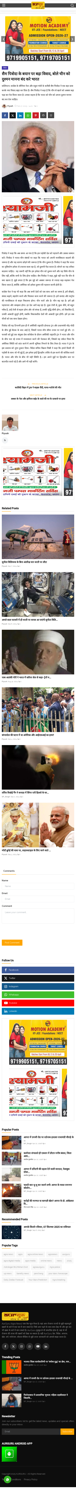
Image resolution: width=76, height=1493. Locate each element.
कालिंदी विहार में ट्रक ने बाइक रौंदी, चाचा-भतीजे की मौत (38, 387)
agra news (8, 1254)
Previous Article (38, 384)
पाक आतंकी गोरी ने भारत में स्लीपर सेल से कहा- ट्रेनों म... (26, 677)
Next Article (38, 395)
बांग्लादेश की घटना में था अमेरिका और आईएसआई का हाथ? (28, 735)
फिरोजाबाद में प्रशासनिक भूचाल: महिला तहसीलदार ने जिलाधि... (46, 1396)
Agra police (55, 1267)
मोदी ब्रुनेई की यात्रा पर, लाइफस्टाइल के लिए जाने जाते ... (26, 850)
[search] (72, 5)
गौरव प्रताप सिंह (28, 1207)
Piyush (5, 433)
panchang (38, 1273)
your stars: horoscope (57, 1273)
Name (5, 880)
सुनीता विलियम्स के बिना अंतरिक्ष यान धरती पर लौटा (24, 562)
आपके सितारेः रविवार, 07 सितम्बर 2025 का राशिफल (47, 1227)
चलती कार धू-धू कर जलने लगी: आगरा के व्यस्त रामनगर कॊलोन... (48, 1186)
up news (7, 1273)
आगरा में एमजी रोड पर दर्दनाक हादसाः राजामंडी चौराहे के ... (49, 1139)
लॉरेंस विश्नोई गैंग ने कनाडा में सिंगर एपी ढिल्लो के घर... (25, 792)
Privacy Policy (30, 1479)
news (59, 1261)
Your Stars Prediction (37, 1280)
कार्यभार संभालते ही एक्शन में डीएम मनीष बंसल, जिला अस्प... (47, 1155)
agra (20, 1254)
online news (46, 1261)
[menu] (4, 5)
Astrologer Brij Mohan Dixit (16, 1267)
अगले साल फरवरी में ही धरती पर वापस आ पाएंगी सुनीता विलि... (30, 619)
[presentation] (25, 931)
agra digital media (12, 1261)
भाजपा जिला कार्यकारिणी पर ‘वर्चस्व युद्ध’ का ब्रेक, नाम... (47, 1361)
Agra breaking (58, 1280)
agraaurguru (38, 1267)
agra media (30, 1261)
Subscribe (67, 1431)
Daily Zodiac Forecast (13, 1280)
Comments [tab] (9, 871)
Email (5, 893)
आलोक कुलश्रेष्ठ (28, 1159)
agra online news (35, 1254)
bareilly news (23, 1273)
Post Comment (12, 942)
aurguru (66, 1254)
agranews (52, 1254)
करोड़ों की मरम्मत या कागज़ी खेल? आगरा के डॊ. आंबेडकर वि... (49, 1202)
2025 (69, 1261)
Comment (7, 906)
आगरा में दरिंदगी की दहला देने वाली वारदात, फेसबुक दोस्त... (47, 1170)
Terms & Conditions (11, 1479)
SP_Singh (6, 797)
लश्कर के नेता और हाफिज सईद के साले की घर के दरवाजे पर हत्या (38, 399)
